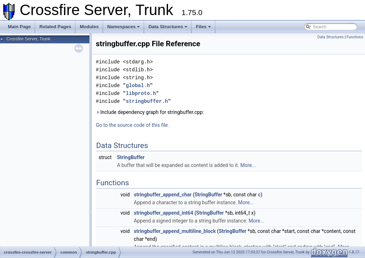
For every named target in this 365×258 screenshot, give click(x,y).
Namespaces (123, 26)
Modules (89, 26)
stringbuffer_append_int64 (163, 213)
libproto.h (141, 93)
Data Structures (167, 26)
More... (248, 165)
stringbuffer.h (147, 101)
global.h (138, 85)
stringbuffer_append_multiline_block (175, 231)
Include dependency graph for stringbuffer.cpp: (150, 112)
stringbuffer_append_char (163, 194)
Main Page (19, 26)
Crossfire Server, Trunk (28, 39)
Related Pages (55, 26)
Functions (354, 37)
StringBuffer (130, 157)
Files (203, 26)
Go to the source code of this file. (132, 125)
